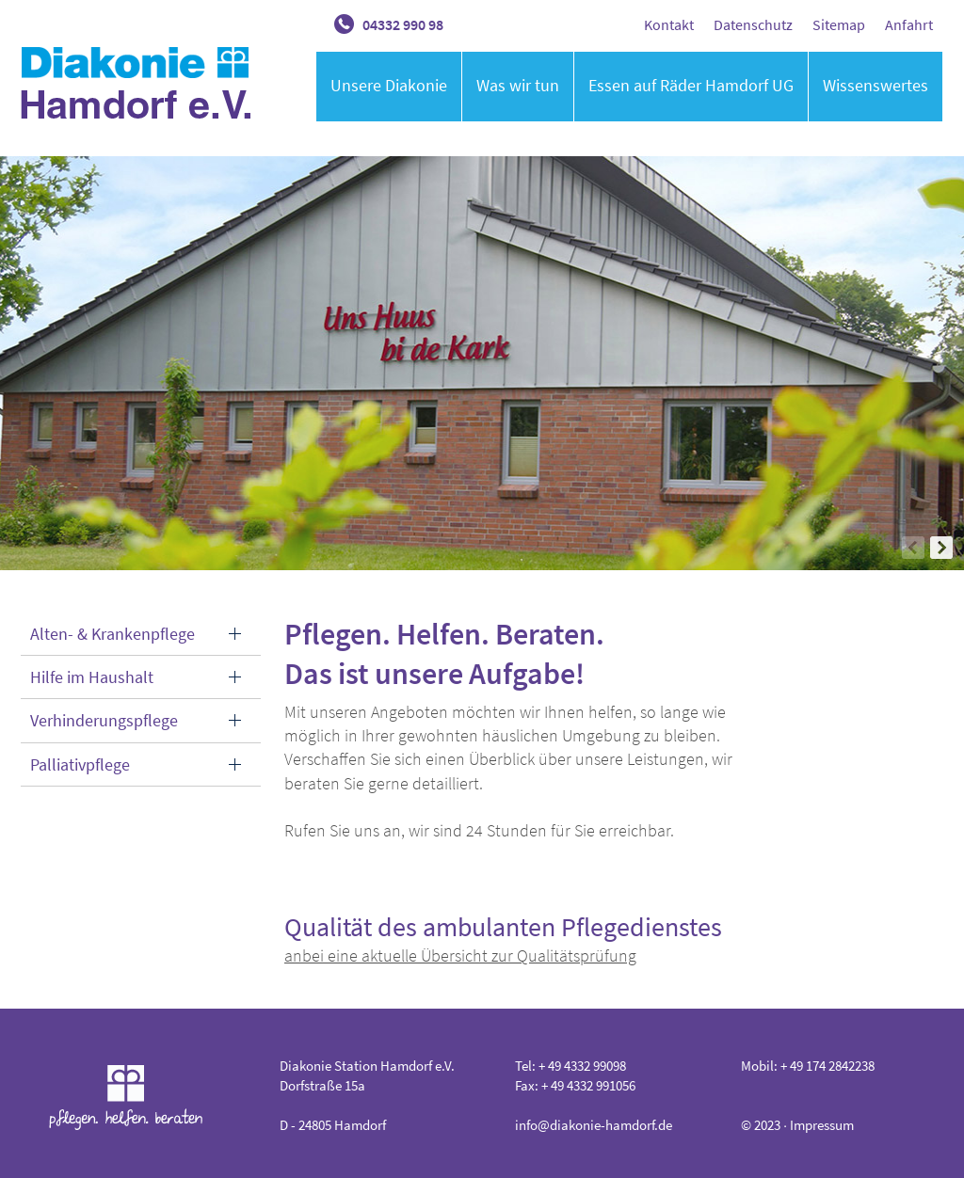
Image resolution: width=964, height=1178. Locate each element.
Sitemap (838, 24)
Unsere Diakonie (388, 85)
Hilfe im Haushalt (91, 677)
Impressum (822, 1125)
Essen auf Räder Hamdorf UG (691, 85)
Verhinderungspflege (104, 720)
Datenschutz (753, 24)
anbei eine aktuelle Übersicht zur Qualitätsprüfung (460, 955)
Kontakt (669, 24)
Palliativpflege (80, 764)
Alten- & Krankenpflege (112, 634)
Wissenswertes (875, 85)
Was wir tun (517, 85)
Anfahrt (909, 24)
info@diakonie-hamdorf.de (593, 1125)
